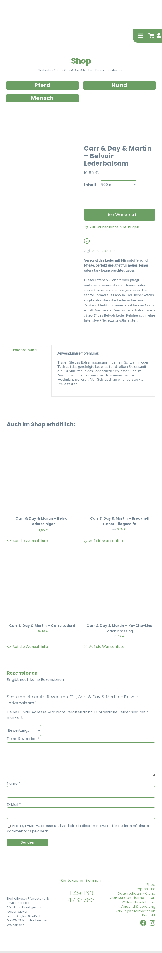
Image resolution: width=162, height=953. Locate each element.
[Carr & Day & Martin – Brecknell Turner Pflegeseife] (119, 444)
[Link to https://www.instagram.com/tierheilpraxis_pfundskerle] (152, 923)
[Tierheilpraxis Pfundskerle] (29, 879)
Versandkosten (104, 250)
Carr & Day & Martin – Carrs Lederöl (42, 625)
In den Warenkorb (120, 214)
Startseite (44, 70)
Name (13, 783)
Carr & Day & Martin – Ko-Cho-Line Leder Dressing (119, 628)
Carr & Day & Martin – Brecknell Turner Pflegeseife (119, 521)
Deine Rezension (23, 738)
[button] (111, 227)
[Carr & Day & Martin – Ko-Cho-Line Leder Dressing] (119, 551)
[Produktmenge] (120, 200)
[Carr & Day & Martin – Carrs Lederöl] (43, 551)
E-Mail (14, 804)
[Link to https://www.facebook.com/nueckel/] (143, 923)
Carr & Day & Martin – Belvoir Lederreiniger (42, 521)
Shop (81, 61)
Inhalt (90, 185)
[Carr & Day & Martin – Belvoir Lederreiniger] (43, 444)
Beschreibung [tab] (24, 349)
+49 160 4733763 (81, 896)
